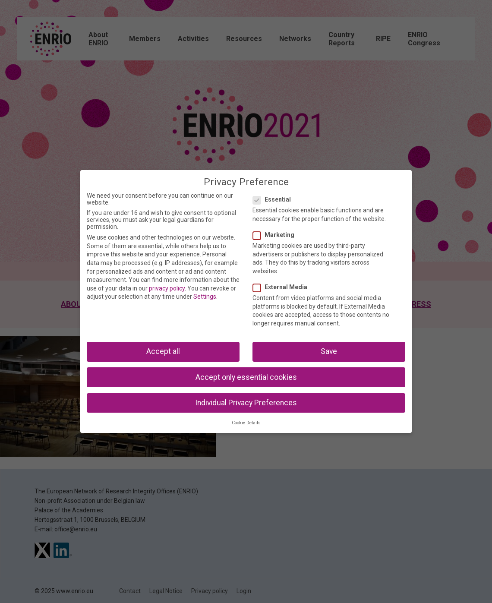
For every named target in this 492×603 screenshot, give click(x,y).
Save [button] (329, 351)
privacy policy (167, 288)
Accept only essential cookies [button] (246, 377)
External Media (282, 287)
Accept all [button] (163, 351)
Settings (204, 296)
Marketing (276, 234)
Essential (274, 199)
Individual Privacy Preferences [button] (246, 402)
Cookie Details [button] (246, 423)
